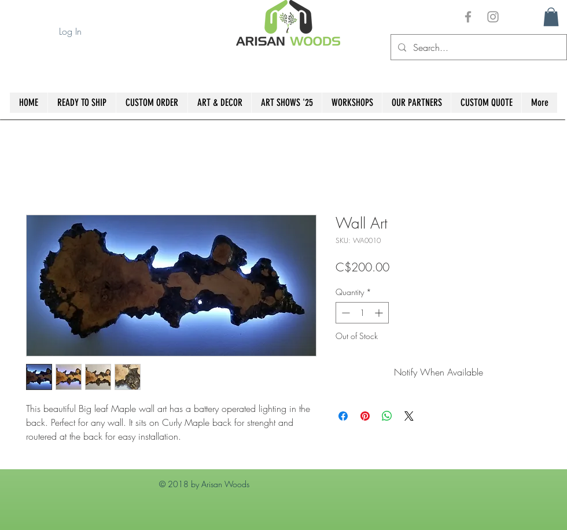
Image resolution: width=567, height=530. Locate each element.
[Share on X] (409, 416)
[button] (551, 17)
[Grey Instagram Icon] (492, 16)
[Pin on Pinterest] (365, 416)
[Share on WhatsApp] (387, 416)
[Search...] (477, 47)
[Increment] (380, 313)
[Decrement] (344, 313)
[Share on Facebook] (343, 416)
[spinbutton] (362, 313)
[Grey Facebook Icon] (468, 16)
